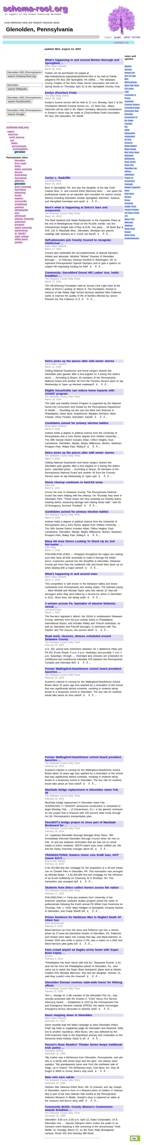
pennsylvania (19, 146)
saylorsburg (21, 230)
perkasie (19, 207)
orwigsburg (21, 204)
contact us (121, 42)
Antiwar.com (129, 73)
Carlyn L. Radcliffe (57, 177)
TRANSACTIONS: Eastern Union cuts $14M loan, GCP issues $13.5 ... (81, 856)
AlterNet (127, 66)
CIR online (129, 89)
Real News (129, 194)
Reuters (127, 197)
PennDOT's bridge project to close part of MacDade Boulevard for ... (80, 824)
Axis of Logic (130, 76)
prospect (19, 224)
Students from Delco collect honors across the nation (82, 887)
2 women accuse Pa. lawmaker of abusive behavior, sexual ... (80, 605)
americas (13, 134)
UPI (126, 216)
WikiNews (128, 226)
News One (129, 165)
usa (12, 140)
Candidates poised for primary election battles (76, 423)
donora (18, 172)
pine (17, 213)
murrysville (21, 201)
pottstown (20, 222)
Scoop (127, 200)
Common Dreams (132, 105)
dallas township (23, 169)
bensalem (20, 160)
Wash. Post (129, 219)
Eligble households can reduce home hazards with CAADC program (79, 392)
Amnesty (128, 70)
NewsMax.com (130, 168)
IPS (126, 127)
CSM (126, 92)
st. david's (20, 233)
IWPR (126, 130)
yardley (18, 242)
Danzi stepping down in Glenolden (68, 1015)
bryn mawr (20, 163)
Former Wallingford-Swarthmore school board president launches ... (83, 670)
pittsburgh (20, 216)
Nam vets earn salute (59, 1077)
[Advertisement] (76, 145)
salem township (23, 227)
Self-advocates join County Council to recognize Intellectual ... (78, 242)
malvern (19, 198)
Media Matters (130, 146)
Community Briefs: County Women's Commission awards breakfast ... (79, 1108)
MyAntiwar (128, 156)
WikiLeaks (128, 222)
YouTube (135, 37)
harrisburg (20, 189)
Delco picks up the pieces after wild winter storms (79, 361)
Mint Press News (131, 152)
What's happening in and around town (71, 573)
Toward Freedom (131, 210)
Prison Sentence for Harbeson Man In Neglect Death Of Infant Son (83, 919)
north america (16, 137)
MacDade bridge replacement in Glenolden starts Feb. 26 (82, 791)
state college (21, 236)
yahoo (127, 37)
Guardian (128, 124)
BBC (126, 79)
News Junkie (129, 162)
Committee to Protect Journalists (130, 98)
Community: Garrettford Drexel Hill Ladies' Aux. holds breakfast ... (82, 274)
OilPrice (127, 172)
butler (18, 166)
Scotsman (128, 203)
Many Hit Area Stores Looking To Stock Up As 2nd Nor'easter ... (80, 543)
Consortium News (132, 108)
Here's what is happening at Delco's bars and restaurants (76, 209)
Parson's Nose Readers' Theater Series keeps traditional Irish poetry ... (83, 1046)
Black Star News (131, 86)
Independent (129, 133)
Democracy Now (131, 111)
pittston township (24, 219)
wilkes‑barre (21, 239)
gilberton (19, 180)
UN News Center (131, 213)
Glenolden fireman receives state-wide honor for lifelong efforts (83, 984)
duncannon (21, 178)
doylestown (21, 175)
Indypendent (129, 136)
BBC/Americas (130, 82)
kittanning (20, 192)
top (134, 1138)
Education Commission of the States (130, 117)
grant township (23, 186)
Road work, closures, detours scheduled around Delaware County (78, 638)
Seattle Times (130, 207)
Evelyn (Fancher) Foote (61, 92)
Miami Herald (130, 149)
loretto (18, 195)
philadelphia (21, 210)
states (14, 143)
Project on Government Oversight (129, 181)
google (117, 37)
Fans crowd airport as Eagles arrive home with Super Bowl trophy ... (81, 951)
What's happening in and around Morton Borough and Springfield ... (82, 61)
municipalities (20, 149)
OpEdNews (129, 175)
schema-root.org (17, 127)
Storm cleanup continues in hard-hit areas (74, 482)
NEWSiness (129, 159)
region (10, 131)
